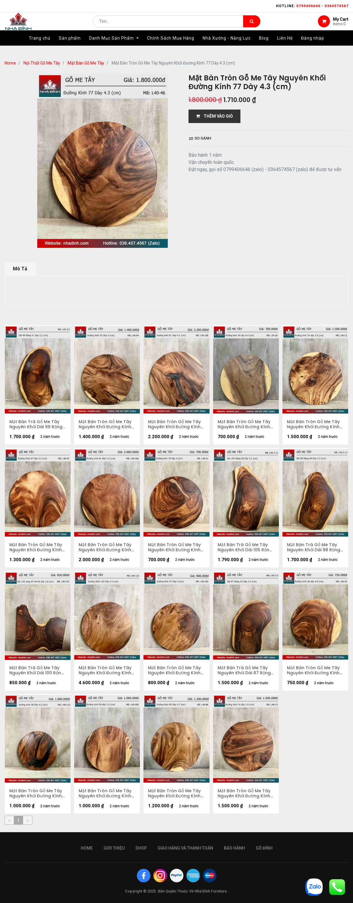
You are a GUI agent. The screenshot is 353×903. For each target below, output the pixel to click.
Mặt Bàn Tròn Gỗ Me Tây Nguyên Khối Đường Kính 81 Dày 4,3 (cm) (174, 424)
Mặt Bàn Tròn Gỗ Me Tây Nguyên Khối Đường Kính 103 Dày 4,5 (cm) (105, 670)
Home (10, 63)
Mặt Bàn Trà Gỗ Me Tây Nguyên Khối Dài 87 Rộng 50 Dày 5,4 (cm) (244, 670)
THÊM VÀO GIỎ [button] (214, 116)
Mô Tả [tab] (20, 269)
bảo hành (234, 848)
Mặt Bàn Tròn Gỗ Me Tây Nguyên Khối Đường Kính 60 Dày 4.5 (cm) (174, 793)
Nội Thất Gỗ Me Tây (41, 63)
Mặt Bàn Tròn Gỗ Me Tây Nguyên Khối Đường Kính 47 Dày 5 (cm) (174, 670)
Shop (141, 848)
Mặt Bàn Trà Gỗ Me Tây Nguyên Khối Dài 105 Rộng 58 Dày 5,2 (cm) (245, 547)
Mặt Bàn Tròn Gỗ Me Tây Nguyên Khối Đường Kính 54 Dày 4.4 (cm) (244, 424)
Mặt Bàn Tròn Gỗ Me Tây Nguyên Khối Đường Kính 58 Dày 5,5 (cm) (105, 793)
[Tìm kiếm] (251, 26)
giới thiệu (114, 848)
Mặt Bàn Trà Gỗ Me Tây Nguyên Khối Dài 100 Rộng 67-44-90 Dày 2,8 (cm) (36, 670)
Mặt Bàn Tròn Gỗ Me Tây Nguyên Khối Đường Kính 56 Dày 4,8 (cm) (313, 670)
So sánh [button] (200, 138)
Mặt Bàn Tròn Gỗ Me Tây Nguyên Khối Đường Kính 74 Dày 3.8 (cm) (313, 424)
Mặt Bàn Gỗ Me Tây (86, 63)
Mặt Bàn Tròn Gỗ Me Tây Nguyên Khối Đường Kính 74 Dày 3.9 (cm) (244, 793)
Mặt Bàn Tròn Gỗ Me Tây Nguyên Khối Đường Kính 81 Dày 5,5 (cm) (105, 547)
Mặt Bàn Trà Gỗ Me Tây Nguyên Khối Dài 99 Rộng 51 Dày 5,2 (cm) (35, 424)
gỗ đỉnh (264, 848)
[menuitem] (39, 47)
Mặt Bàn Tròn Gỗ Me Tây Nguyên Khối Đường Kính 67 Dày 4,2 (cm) (35, 547)
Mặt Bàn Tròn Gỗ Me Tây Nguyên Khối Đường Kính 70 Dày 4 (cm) (105, 424)
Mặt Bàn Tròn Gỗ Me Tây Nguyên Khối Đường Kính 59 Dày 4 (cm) (174, 547)
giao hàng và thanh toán (185, 848)
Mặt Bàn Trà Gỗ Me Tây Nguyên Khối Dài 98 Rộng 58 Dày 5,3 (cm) (313, 547)
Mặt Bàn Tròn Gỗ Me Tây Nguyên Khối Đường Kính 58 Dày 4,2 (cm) (35, 793)
